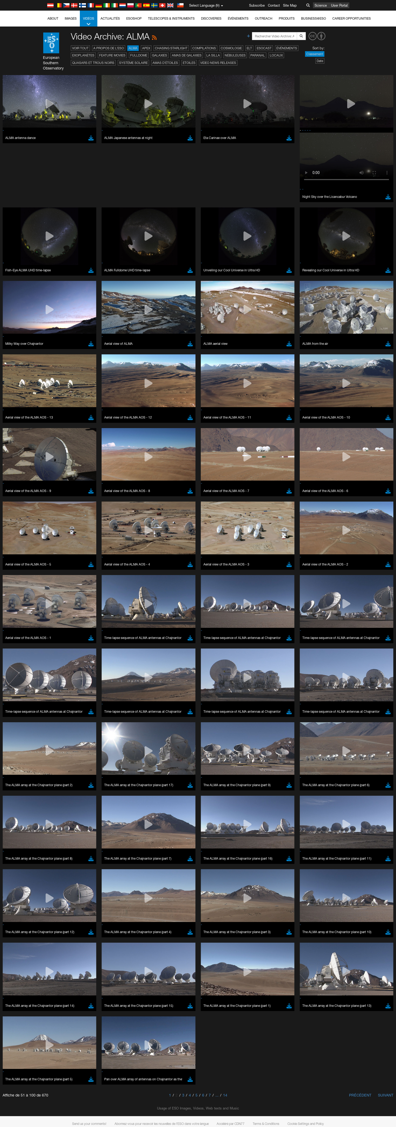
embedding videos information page (71, 595)
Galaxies (159, 55)
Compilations (204, 48)
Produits (287, 18)
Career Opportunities (351, 18)
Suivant (385, 1095)
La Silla (213, 55)
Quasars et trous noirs (93, 63)
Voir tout (80, 48)
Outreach (263, 18)
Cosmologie (231, 48)
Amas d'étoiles (165, 63)
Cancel (82, 775)
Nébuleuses (235, 55)
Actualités (110, 18)
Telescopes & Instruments (171, 18)
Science (321, 5)
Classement (314, 54)
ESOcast (264, 48)
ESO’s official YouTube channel (164, 585)
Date (320, 61)
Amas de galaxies (187, 55)
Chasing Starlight (171, 48)
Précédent (360, 1095)
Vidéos (88, 21)
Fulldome (138, 55)
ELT (249, 48)
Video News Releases (218, 63)
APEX (146, 48)
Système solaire (133, 63)
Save (56, 775)
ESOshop (134, 18)
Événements (238, 18)
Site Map (290, 5)
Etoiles (189, 63)
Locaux (276, 55)
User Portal (339, 5)
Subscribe (257, 5)
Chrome (61, 682)
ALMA (133, 48)
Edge (59, 687)
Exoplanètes (83, 55)
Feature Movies (112, 55)
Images (71, 18)
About (52, 18)
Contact (274, 5)
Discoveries (211, 18)
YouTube (51, 585)
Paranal (257, 55)
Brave (59, 677)
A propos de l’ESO (108, 48)
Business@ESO (313, 18)
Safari (59, 697)
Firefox (60, 692)
